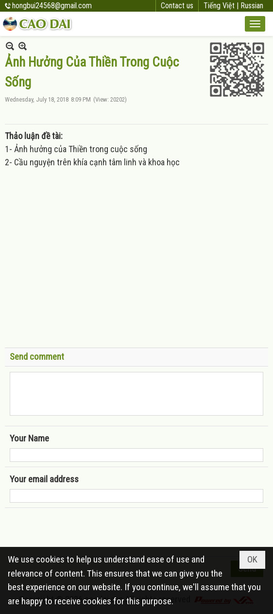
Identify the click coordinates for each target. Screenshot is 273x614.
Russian (251, 5)
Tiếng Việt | (222, 5)
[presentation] (83, 532)
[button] (255, 24)
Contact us (177, 5)
